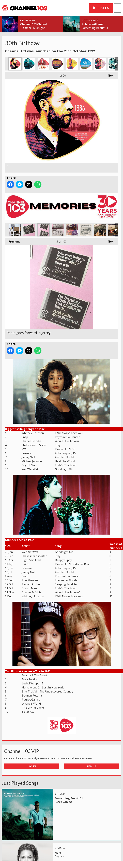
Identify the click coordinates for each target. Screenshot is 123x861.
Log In (32, 766)
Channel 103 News (58, 230)
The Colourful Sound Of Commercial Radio (72, 230)
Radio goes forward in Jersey (43, 230)
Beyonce (59, 856)
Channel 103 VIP (21, 751)
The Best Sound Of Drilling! (86, 230)
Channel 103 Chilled (33, 24)
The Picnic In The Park (100, 230)
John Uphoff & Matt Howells (114, 230)
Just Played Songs (20, 783)
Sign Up (91, 766)
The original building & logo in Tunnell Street (15, 230)
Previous (12, 240)
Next (109, 74)
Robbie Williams (92, 24)
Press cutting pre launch (29, 230)
